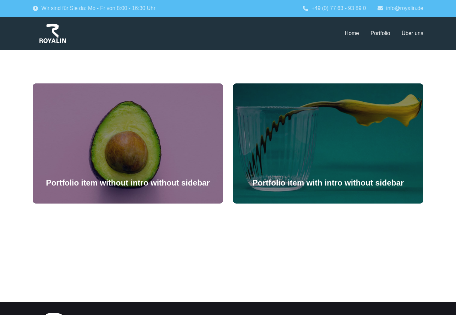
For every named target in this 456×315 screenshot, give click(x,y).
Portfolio (380, 33)
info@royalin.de (400, 8)
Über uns (412, 33)
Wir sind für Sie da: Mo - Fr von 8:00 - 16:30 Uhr (94, 8)
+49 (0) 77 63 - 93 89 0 (334, 8)
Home (352, 33)
